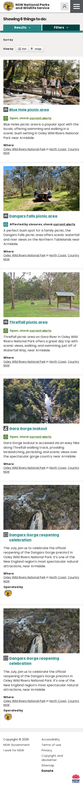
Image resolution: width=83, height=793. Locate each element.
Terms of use (51, 745)
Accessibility (51, 739)
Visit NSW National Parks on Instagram (15, 786)
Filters (59, 27)
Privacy (47, 750)
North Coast (58, 149)
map (38, 49)
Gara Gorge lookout (28, 428)
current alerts (40, 118)
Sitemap (48, 765)
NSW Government (16, 745)
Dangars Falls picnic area (33, 215)
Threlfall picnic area (28, 322)
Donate (47, 771)
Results (20, 27)
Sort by (8, 39)
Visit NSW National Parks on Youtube (24, 786)
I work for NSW (13, 750)
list (24, 49)
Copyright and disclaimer (52, 758)
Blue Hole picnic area (29, 109)
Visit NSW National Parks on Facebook (7, 786)
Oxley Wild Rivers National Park (24, 149)
